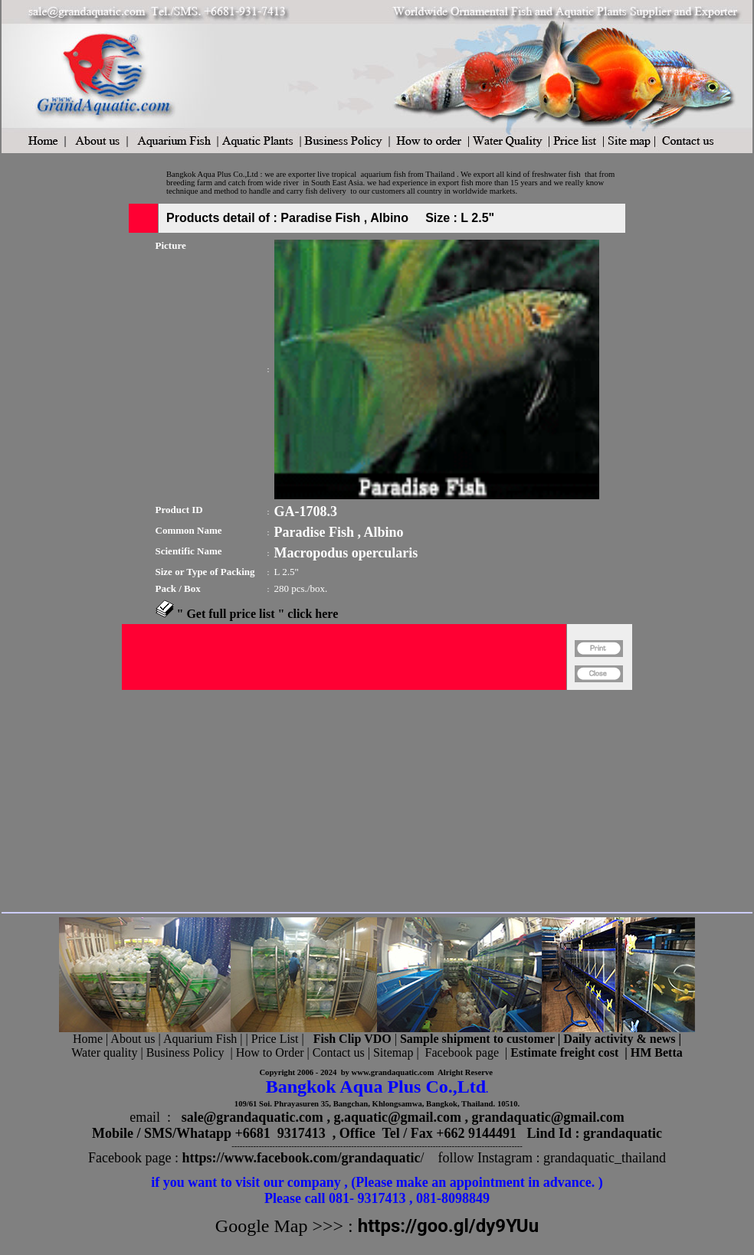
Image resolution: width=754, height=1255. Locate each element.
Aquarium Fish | (204, 1038)
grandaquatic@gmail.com (548, 1117)
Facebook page (462, 1052)
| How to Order (265, 1052)
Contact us (339, 1052)
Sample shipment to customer (477, 1038)
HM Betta (657, 1052)
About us (132, 1038)
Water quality (104, 1052)
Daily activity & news (619, 1038)
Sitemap (393, 1052)
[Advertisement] (344, 798)
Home (88, 1038)
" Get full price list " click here (258, 613)
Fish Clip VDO (352, 1038)
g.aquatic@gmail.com (397, 1117)
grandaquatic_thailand (604, 1157)
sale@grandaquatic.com (252, 1117)
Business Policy (185, 1052)
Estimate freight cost (564, 1052)
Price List (276, 1038)
